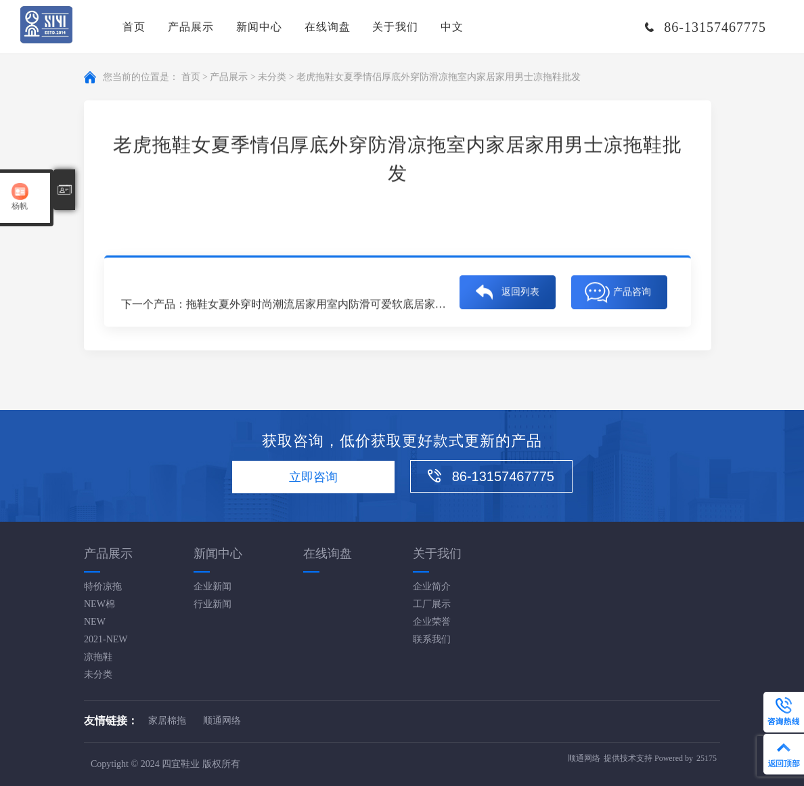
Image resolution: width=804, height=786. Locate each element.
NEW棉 (99, 604)
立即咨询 (313, 477)
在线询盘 (328, 27)
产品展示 (191, 27)
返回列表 (520, 293)
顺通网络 (222, 721)
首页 (134, 27)
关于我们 (395, 27)
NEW (95, 622)
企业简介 (432, 586)
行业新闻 (212, 604)
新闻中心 (259, 27)
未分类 (272, 78)
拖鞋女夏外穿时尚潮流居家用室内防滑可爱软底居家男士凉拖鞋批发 (348, 305)
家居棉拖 (167, 721)
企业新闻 (212, 586)
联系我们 (432, 639)
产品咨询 (632, 293)
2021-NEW (106, 639)
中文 (452, 27)
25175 (706, 758)
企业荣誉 (432, 622)
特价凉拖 (103, 586)
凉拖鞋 (98, 657)
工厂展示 (432, 604)
